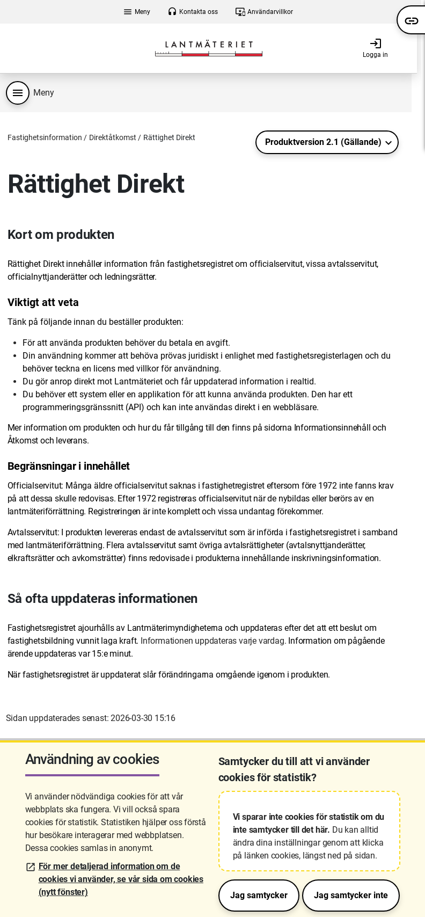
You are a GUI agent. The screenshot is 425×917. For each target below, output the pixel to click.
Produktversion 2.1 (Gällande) (323, 142)
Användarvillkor (264, 12)
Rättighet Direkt (169, 137)
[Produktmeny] (18, 93)
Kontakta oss (192, 12)
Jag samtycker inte (351, 895)
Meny (136, 12)
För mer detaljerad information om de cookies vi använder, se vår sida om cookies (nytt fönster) (121, 879)
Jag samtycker (259, 895)
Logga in (375, 48)
